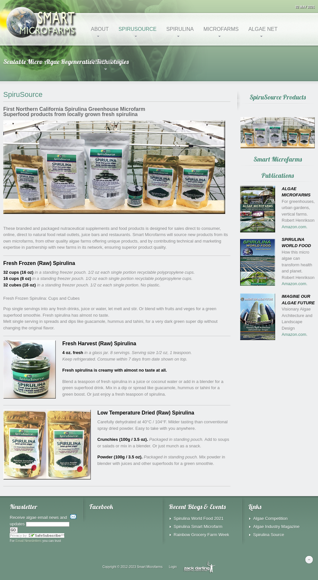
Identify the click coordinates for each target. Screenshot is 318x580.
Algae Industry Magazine (276, 526)
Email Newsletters (29, 541)
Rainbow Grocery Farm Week (201, 534)
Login (173, 566)
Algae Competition (270, 518)
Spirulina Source (268, 534)
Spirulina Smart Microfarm (198, 526)
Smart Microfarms (150, 566)
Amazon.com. (294, 226)
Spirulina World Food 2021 (199, 518)
